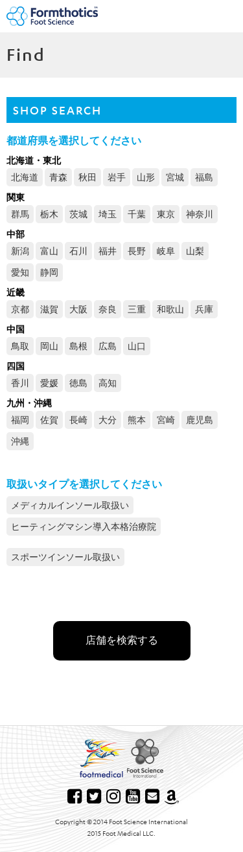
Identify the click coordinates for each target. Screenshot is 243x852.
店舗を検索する (122, 640)
